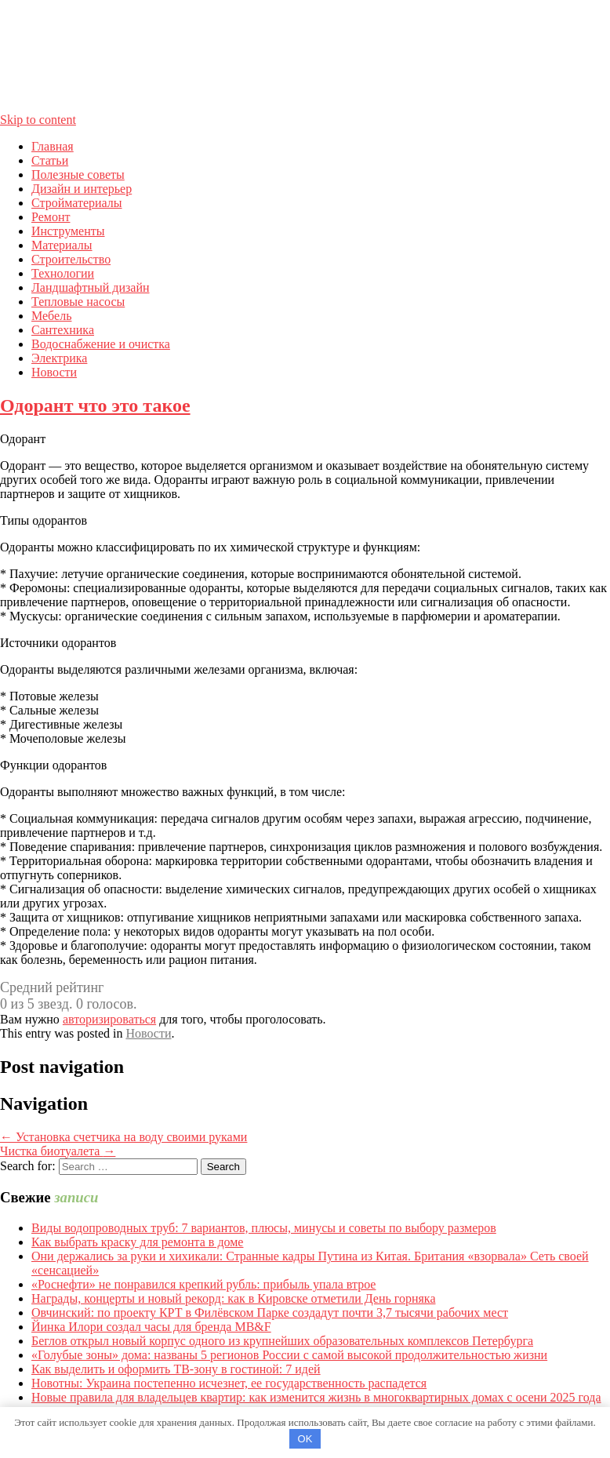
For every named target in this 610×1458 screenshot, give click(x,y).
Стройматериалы (76, 202)
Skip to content (38, 119)
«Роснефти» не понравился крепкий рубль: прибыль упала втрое (203, 1284)
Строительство (71, 259)
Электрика (59, 358)
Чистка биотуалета (57, 1151)
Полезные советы (78, 174)
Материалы (62, 245)
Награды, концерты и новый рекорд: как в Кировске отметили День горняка (233, 1298)
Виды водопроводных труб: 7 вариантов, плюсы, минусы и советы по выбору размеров (263, 1227)
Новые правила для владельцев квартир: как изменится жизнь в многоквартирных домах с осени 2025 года (316, 1397)
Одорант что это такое (95, 405)
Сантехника (62, 329)
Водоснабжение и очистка (100, 344)
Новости (54, 372)
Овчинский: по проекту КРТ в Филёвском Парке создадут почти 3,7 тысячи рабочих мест (269, 1312)
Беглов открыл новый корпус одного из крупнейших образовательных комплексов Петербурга (282, 1340)
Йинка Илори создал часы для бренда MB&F (151, 1326)
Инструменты (68, 231)
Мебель (51, 315)
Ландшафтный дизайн (90, 287)
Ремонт (50, 217)
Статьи (49, 160)
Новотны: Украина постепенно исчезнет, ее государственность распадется (229, 1383)
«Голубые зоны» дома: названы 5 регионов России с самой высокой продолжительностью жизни (289, 1355)
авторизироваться (109, 1019)
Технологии (62, 273)
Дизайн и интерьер (81, 188)
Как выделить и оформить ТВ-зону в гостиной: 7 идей (176, 1369)
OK (305, 1439)
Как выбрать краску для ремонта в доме (137, 1242)
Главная (52, 146)
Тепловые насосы (78, 301)
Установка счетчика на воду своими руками (123, 1136)
